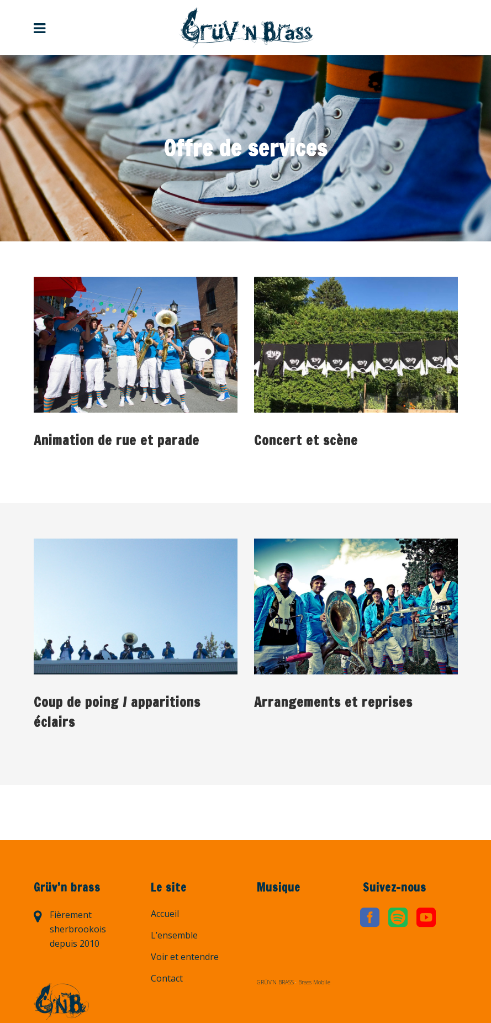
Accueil (165, 914)
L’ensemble (174, 935)
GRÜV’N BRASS (275, 982)
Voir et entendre (185, 957)
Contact (167, 978)
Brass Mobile (314, 982)
